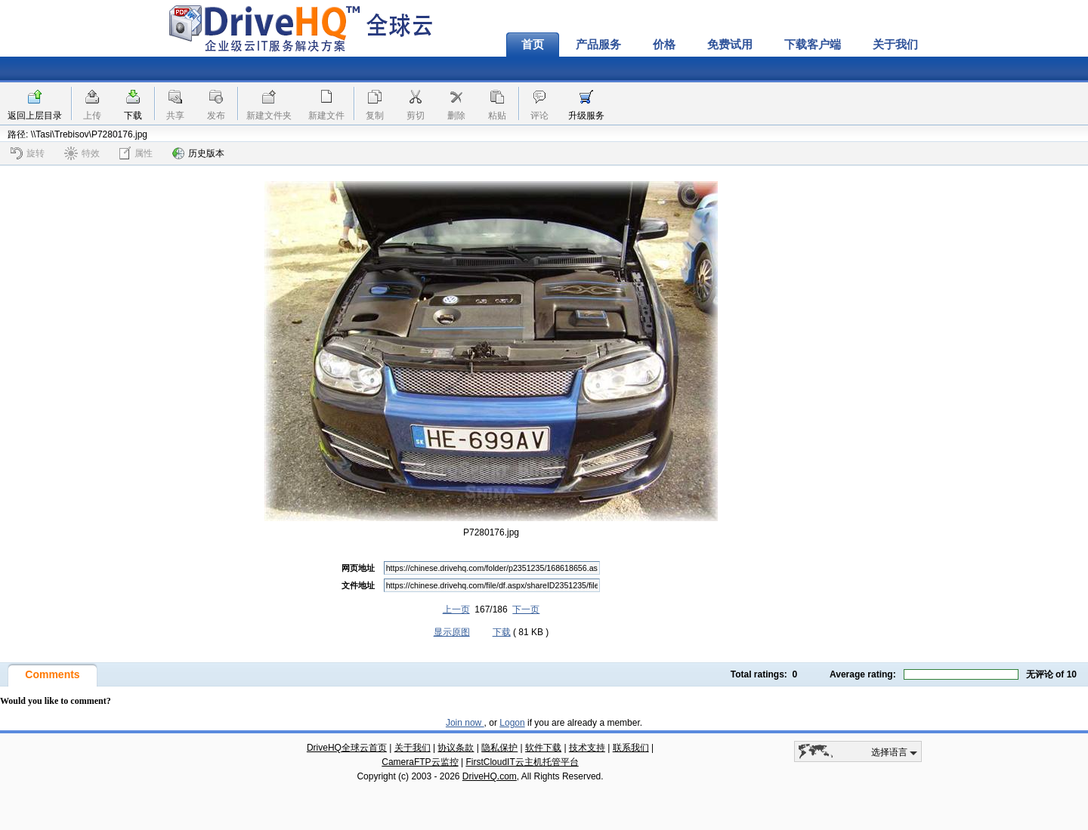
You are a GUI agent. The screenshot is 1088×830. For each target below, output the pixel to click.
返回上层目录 (35, 115)
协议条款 (455, 747)
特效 (82, 153)
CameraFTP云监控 (420, 762)
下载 (133, 115)
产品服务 (598, 45)
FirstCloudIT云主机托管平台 (521, 762)
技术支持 (587, 747)
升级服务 (586, 115)
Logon (511, 722)
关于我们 (895, 45)
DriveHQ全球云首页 (347, 747)
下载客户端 (812, 45)
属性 (136, 153)
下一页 (525, 609)
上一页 (456, 609)
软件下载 (543, 747)
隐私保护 (499, 747)
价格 (664, 45)
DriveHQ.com (489, 776)
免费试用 (730, 45)
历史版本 (198, 153)
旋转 (28, 153)
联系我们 (631, 747)
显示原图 (452, 632)
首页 (532, 45)
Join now (465, 722)
